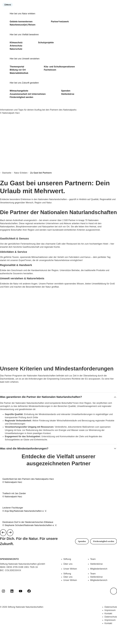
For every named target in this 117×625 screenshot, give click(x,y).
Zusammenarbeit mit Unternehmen (28, 94)
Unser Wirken (70, 569)
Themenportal (17, 66)
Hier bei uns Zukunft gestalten (24, 83)
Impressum (110, 610)
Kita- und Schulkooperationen (59, 66)
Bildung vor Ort (18, 70)
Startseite (6, 173)
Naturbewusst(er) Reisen (22, 25)
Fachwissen (50, 70)
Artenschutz (16, 45)
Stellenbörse (67, 94)
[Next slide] (10, 532)
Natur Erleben (21, 173)
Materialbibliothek (19, 73)
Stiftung (67, 559)
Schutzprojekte (46, 42)
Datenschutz (110, 607)
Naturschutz (16, 49)
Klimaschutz (16, 42)
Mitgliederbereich (98, 569)
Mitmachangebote (19, 91)
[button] (7, 5)
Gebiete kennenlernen (21, 21)
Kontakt (108, 613)
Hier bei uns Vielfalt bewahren (24, 34)
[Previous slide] (3, 532)
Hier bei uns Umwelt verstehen (24, 58)
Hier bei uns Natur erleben (22, 13)
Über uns (68, 564)
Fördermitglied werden (21, 97)
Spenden (65, 91)
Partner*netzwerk (60, 21)
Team (93, 559)
